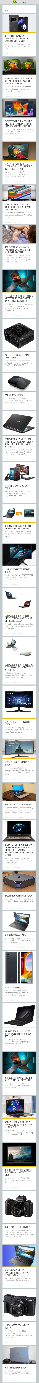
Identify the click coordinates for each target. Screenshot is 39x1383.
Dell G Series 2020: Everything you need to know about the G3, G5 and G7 (19, 1172)
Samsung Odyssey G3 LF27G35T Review (17, 570)
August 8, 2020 (18, 1049)
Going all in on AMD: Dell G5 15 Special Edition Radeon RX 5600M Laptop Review (18, 1125)
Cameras (7, 1242)
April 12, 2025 (15, 267)
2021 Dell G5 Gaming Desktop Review (16, 487)
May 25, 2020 (18, 1380)
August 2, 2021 (18, 408)
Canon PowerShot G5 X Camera (18, 1227)
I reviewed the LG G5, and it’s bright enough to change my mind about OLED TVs (19, 207)
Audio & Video (8, 96)
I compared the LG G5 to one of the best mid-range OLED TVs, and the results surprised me (19, 81)
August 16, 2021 (18, 370)
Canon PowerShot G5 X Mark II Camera (17, 1326)
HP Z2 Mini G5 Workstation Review (18, 895)
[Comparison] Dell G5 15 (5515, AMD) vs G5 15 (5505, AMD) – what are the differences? (19, 667)
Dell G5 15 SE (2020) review (15, 1367)
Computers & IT (9, 315)
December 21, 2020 (19, 868)
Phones (7, 53)
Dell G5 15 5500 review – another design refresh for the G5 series (18, 1079)
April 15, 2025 (17, 139)
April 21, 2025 (17, 96)
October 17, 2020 (19, 948)
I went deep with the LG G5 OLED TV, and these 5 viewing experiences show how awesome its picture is (19, 124)
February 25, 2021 (19, 817)
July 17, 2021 (17, 459)
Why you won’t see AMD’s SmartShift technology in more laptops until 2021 (18, 1273)
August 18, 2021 (18, 315)
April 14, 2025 (17, 181)
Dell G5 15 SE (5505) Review (15, 935)
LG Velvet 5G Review (12, 987)
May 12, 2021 (18, 541)
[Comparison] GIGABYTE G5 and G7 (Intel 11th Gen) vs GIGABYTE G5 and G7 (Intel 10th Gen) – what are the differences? (19, 443)
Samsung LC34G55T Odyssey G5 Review (17, 763)
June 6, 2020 (14, 1242)
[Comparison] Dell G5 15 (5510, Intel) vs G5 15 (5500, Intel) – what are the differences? (18, 618)
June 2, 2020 (14, 1342)
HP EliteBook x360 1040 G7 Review (18, 804)
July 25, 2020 (17, 1093)
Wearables (7, 267)
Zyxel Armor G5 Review (14, 395)
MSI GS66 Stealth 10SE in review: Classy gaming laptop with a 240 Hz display (18, 1034)
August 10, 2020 (14, 1000)
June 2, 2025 (13, 53)
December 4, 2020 (19, 908)
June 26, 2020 (18, 1140)
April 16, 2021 (18, 737)
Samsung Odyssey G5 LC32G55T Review (17, 723)
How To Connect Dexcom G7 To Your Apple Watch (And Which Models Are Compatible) (17, 250)
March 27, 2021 (18, 779)
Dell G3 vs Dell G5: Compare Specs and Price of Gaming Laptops (19, 527)
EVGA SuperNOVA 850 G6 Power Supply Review (17, 356)
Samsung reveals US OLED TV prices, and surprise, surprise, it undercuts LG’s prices (18, 166)
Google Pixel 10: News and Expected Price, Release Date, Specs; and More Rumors (16, 38)
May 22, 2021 (18, 501)
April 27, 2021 (18, 633)
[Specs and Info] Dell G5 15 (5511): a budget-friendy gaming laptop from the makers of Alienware (19, 298)
